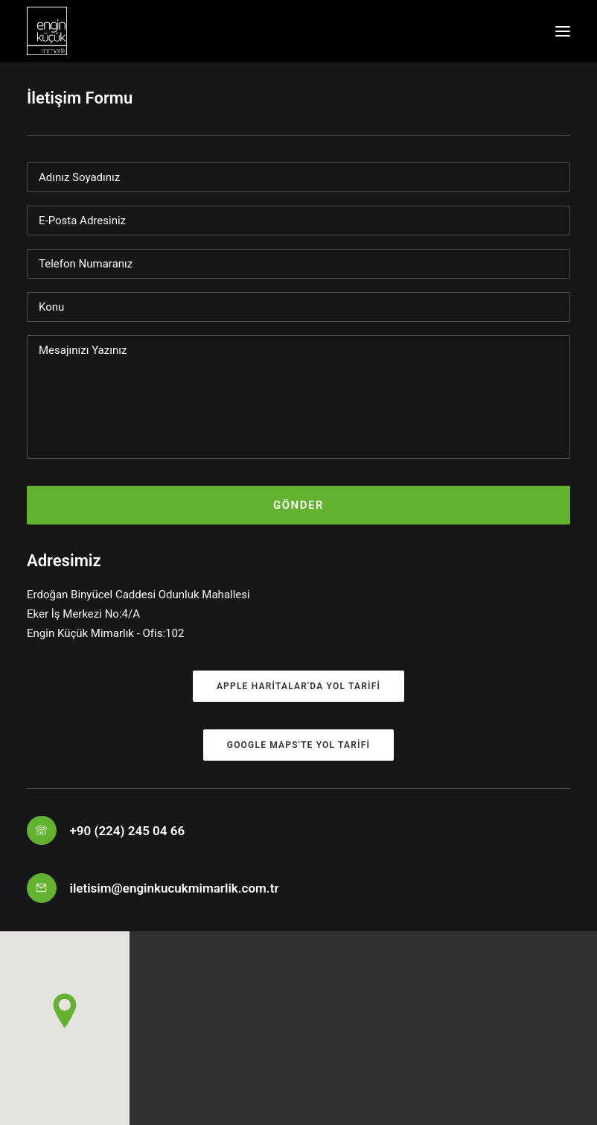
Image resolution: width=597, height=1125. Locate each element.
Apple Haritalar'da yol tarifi (298, 686)
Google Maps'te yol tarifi (298, 745)
